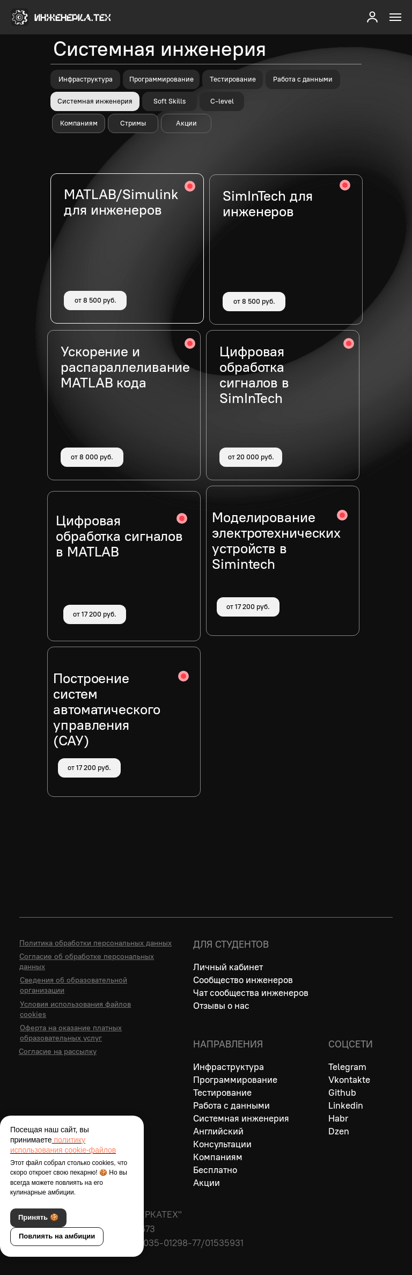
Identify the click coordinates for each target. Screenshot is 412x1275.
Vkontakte (349, 1079)
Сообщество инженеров (243, 979)
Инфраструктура (228, 1066)
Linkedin (345, 1105)
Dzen (338, 1131)
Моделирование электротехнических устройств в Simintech (276, 541)
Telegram (347, 1066)
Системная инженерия (241, 1118)
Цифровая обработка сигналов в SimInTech (254, 375)
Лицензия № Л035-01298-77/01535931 (162, 1242)
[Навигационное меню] (395, 17)
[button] (372, 16)
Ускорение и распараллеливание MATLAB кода (125, 367)
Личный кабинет (228, 967)
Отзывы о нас (221, 1005)
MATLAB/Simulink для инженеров (121, 202)
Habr (338, 1118)
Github (342, 1092)
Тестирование (222, 1092)
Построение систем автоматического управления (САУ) (106, 709)
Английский (218, 1131)
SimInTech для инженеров (268, 203)
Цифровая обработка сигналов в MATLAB (119, 536)
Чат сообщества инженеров (250, 992)
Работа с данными (231, 1105)
